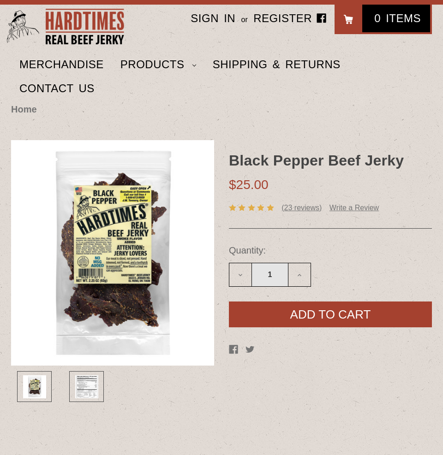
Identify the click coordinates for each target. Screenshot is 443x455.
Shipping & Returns (277, 64)
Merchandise (61, 64)
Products (158, 64)
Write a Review (354, 208)
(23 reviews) (301, 208)
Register (282, 18)
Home (24, 109)
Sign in (213, 18)
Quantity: (247, 250)
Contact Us (57, 88)
